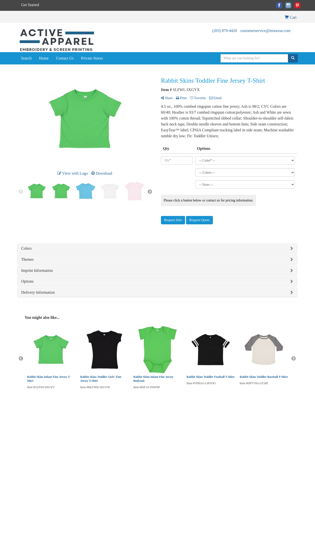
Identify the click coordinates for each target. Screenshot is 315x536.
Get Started (30, 5)
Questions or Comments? (37, 460)
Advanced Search (76, 424)
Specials (22, 451)
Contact (22, 437)
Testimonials (73, 444)
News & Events (27, 444)
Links (69, 451)
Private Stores (92, 58)
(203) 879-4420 (224, 31)
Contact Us (65, 58)
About (21, 430)
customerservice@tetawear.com (265, 31)
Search (26, 58)
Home (44, 58)
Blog (116, 424)
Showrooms (72, 430)
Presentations (73, 437)
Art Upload (120, 430)
